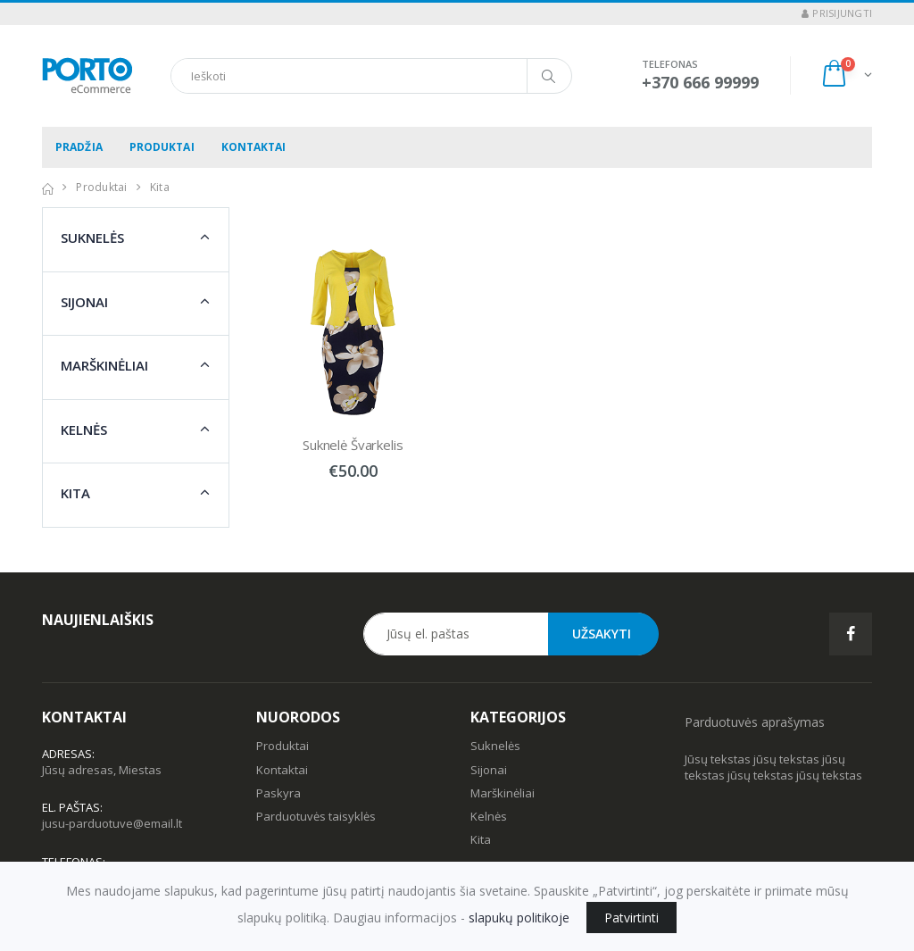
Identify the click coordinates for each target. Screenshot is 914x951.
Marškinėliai (104, 365)
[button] (845, 75)
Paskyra (278, 793)
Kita (75, 493)
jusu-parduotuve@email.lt (112, 823)
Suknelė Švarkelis (353, 445)
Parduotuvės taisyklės (316, 816)
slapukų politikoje (519, 917)
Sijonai (84, 302)
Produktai (162, 146)
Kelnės (84, 429)
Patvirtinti (631, 917)
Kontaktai (254, 146)
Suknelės (92, 237)
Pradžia (79, 146)
